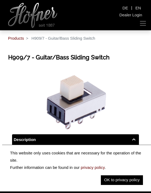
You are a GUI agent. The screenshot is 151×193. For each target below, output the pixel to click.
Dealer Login (130, 15)
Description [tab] (25, 139)
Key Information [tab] (29, 151)
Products (16, 38)
